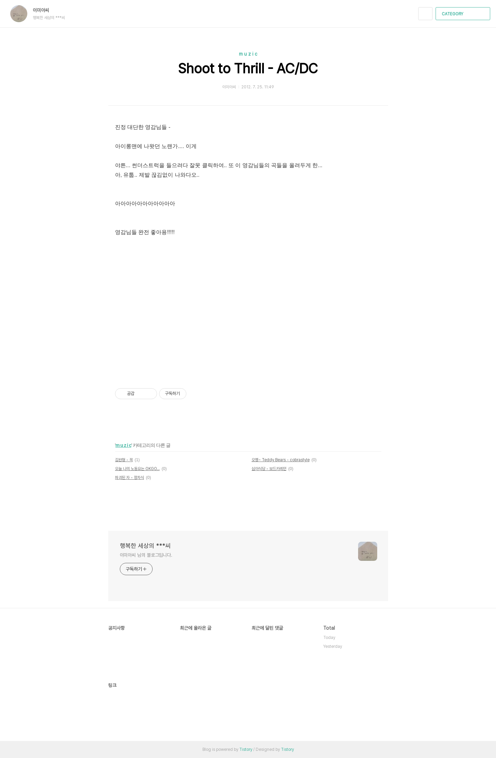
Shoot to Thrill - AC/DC (248, 68)
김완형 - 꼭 (124, 459)
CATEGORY (464, 14)
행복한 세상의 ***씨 (145, 545)
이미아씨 (44, 10)
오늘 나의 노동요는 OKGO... (137, 468)
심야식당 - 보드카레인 (269, 468)
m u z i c (248, 54)
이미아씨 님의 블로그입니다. (146, 555)
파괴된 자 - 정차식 (129, 477)
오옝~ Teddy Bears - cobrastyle (281, 459)
